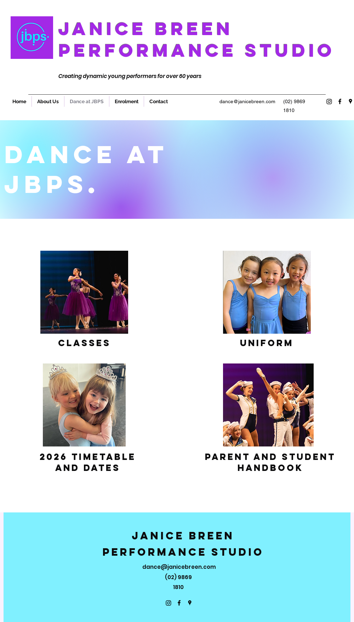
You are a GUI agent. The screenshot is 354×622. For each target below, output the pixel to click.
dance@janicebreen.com (247, 101)
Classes (84, 343)
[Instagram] (329, 101)
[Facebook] (339, 101)
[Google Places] (350, 101)
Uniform (266, 343)
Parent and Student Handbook (270, 462)
